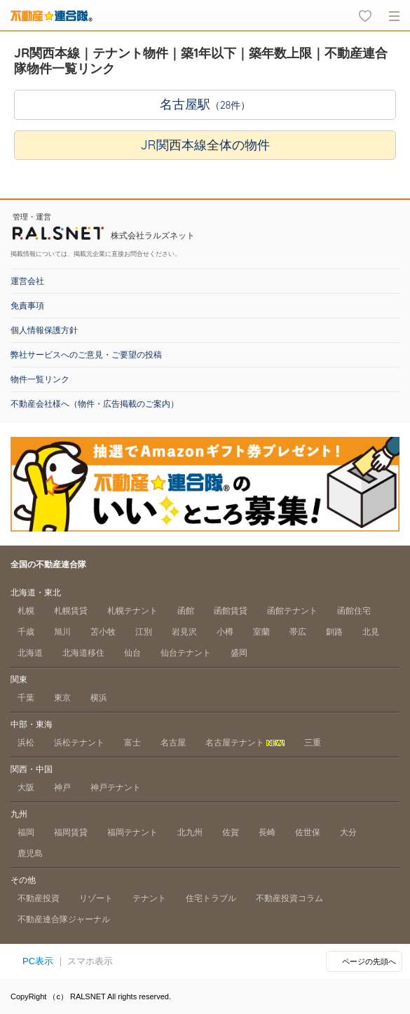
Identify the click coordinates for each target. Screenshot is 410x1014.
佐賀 (230, 832)
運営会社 (27, 281)
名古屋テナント (245, 743)
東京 (62, 698)
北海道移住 (83, 653)
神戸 (62, 787)
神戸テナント (115, 787)
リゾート (96, 898)
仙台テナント (185, 653)
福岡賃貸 (71, 832)
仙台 (132, 653)
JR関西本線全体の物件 (204, 145)
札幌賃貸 (71, 611)
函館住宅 (354, 611)
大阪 (26, 787)
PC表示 (37, 961)
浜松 (26, 743)
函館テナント (292, 611)
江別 (143, 632)
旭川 (62, 632)
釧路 (334, 632)
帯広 (297, 632)
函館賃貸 (230, 611)
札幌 (26, 611)
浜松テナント (79, 743)
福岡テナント (132, 832)
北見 (370, 632)
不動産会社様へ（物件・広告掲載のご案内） (95, 404)
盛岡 (239, 653)
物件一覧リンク (40, 379)
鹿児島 (30, 853)
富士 (132, 743)
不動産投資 (39, 898)
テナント (149, 898)
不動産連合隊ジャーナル (64, 919)
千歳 (26, 632)
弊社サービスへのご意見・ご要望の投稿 (86, 355)
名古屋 (173, 743)
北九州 (190, 832)
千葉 (26, 698)
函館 (185, 611)
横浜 (98, 698)
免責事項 (27, 306)
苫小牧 (103, 632)
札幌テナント (132, 611)
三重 (312, 743)
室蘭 (261, 632)
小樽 (225, 632)
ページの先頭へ (369, 961)
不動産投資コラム (289, 898)
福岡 (26, 832)
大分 (348, 832)
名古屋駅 (205, 104)
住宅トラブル (211, 898)
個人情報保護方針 (44, 330)
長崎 (267, 832)
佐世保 (307, 832)
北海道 (30, 653)
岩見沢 (184, 632)
